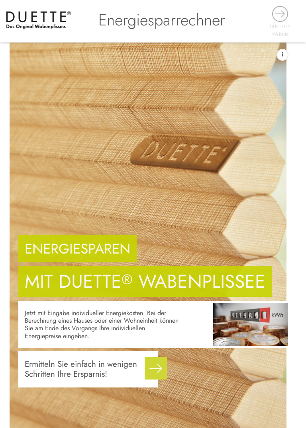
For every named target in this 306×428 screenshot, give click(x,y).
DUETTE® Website (280, 30)
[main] (153, 235)
